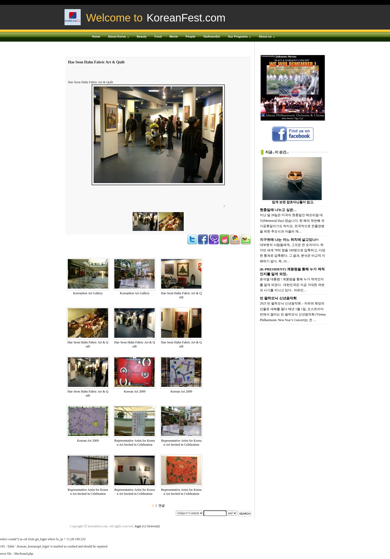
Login (297, 2)
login (138, 526)
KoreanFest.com (186, 18)
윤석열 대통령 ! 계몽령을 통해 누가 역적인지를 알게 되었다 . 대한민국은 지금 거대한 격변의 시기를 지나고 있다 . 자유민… (292, 284)
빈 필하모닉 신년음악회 (278, 298)
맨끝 (161, 505)
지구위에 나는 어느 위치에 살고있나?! (289, 240)
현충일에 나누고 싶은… (278, 210)
